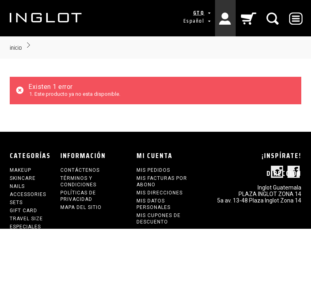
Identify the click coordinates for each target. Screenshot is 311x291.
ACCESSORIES (28, 194)
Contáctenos (80, 170)
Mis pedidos (153, 170)
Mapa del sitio (81, 207)
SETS (16, 202)
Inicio (16, 47)
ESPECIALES (25, 227)
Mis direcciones (159, 193)
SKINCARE (23, 178)
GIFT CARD (23, 210)
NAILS (17, 186)
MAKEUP (20, 170)
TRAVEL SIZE (26, 218)
